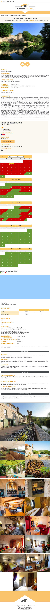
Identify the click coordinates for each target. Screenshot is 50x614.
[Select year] (20, 157)
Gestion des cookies (25, 609)
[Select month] (12, 157)
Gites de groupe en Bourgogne (7, 15)
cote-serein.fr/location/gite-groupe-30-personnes (12, 146)
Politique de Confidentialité (25, 608)
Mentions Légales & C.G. (25, 607)
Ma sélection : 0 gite (8, 1)
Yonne (15, 15)
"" (3, 376)
